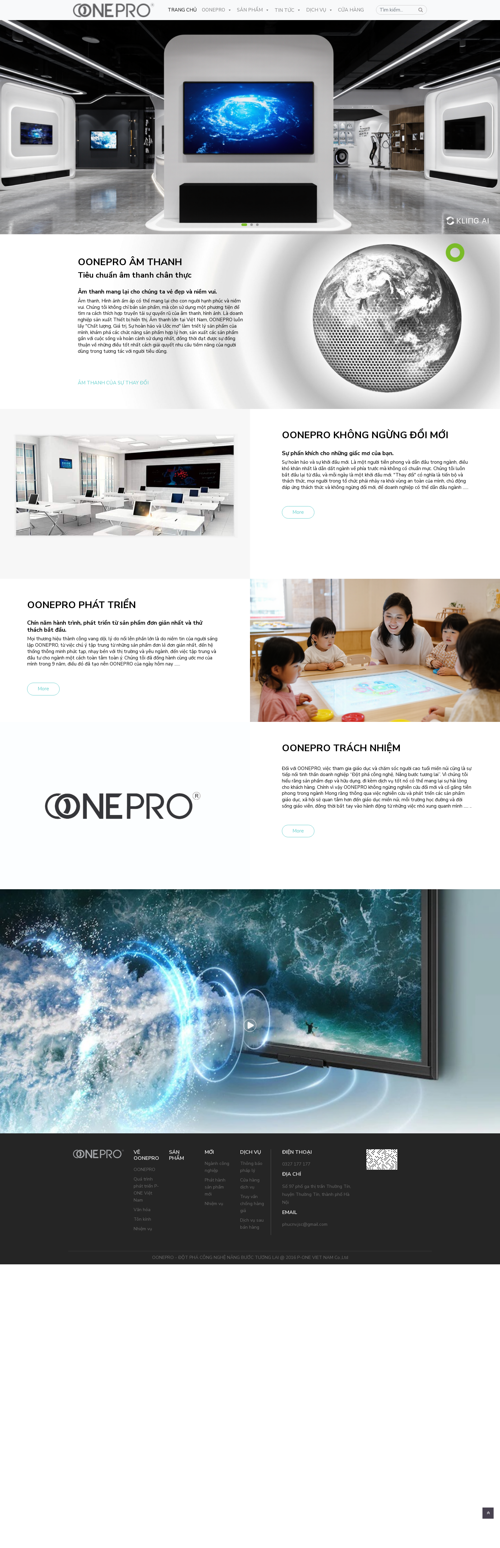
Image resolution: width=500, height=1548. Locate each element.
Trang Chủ (182, 10)
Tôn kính (142, 1219)
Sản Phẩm (253, 10)
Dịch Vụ (319, 10)
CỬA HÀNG (351, 10)
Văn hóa (142, 1210)
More (298, 512)
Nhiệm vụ (143, 1229)
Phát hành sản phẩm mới (215, 1187)
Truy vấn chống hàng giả (252, 1204)
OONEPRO (217, 10)
